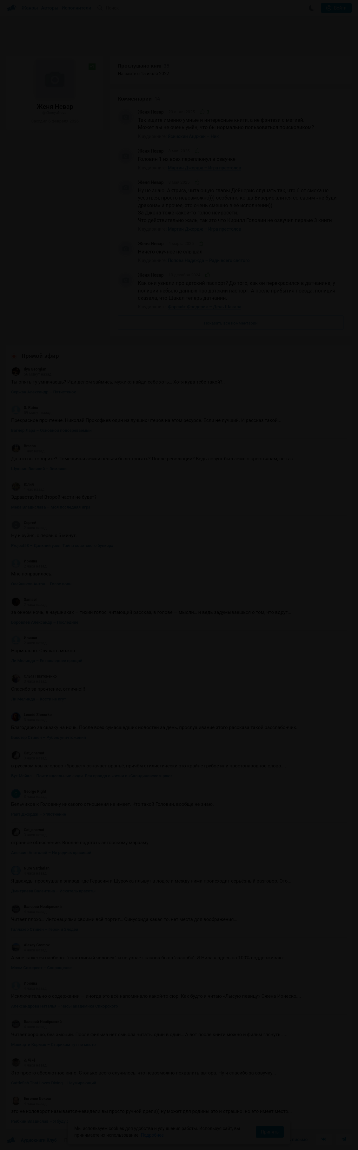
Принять (270, 1131)
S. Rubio (24, 407)
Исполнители (76, 8)
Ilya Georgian (28, 369)
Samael (23, 599)
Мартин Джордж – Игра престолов (204, 167)
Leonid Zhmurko (31, 714)
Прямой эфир (40, 355)
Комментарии (139, 98)
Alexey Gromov (30, 945)
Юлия (22, 484)
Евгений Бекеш (31, 1098)
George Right (28, 791)
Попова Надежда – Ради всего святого (209, 260)
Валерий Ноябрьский (36, 906)
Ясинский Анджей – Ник (193, 136)
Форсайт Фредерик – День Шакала (204, 306)
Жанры (30, 8)
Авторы (50, 8)
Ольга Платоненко (34, 676)
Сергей (23, 522)
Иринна (24, 561)
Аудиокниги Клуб (31, 1140)
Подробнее (152, 1135)
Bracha (23, 446)
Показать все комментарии (231, 323)
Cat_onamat (27, 753)
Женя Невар (150, 112)
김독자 (23, 1060)
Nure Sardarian (30, 868)
